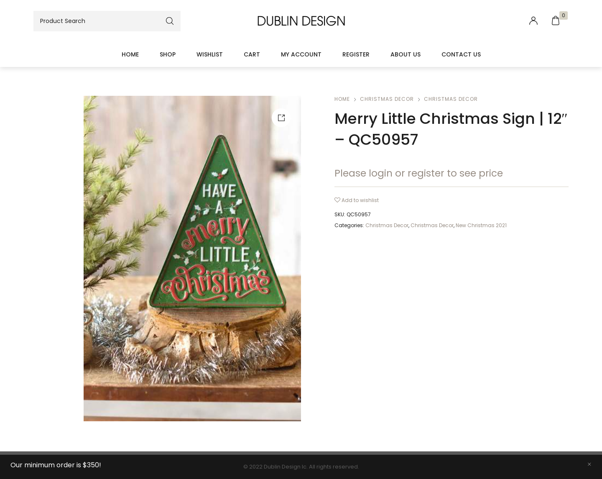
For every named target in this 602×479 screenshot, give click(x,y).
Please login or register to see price (418, 173)
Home (130, 54)
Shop (168, 54)
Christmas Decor (387, 98)
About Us (405, 54)
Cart (252, 54)
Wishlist (209, 54)
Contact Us (461, 54)
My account (301, 54)
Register (356, 54)
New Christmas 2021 (481, 225)
